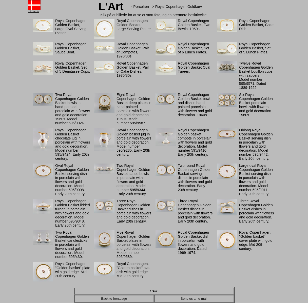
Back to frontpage (114, 298)
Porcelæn (141, 7)
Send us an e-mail (194, 298)
